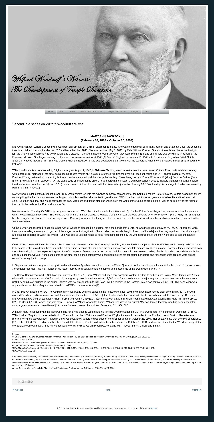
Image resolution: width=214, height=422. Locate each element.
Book (72, 111)
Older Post (196, 390)
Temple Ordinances (116, 111)
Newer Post (18, 390)
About (62, 111)
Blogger (153, 408)
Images (134, 111)
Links (146, 111)
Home (50, 111)
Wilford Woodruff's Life (91, 111)
